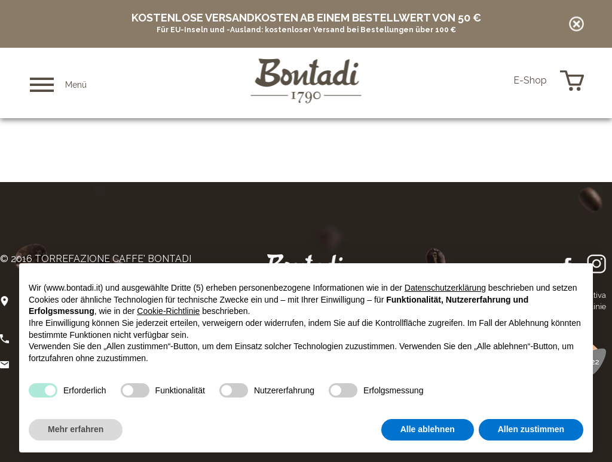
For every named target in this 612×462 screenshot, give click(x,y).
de (499, 80)
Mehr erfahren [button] (75, 429)
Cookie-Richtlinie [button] (168, 311)
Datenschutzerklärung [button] (445, 287)
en (481, 81)
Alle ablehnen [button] (427, 429)
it (466, 81)
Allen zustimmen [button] (531, 429)
